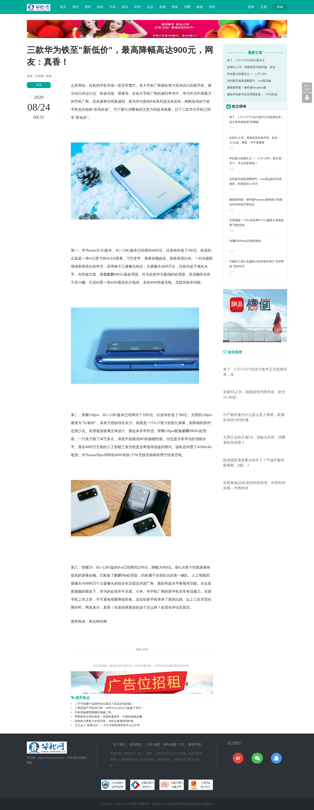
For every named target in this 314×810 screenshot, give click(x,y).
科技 (100, 7)
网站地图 (170, 744)
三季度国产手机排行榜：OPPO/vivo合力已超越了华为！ (109, 708)
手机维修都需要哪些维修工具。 (94, 712)
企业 (150, 7)
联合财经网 (98, 621)
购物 (199, 7)
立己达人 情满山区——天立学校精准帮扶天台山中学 (107, 725)
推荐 (231, 230)
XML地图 (153, 744)
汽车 (113, 7)
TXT (181, 744)
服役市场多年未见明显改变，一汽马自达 (252, 94)
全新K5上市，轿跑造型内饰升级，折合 (251, 67)
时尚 (137, 7)
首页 (63, 7)
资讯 (75, 7)
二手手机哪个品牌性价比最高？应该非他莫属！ (104, 703)
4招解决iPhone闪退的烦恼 (245, 240)
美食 (175, 7)
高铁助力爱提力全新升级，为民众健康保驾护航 (104, 721)
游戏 (162, 7)
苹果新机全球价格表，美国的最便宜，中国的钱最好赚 (108, 716)
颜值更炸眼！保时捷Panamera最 (246, 87)
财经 (88, 7)
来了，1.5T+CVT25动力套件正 (246, 60)
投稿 (280, 7)
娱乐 (125, 7)
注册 (263, 7)
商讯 (212, 7)
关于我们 (119, 744)
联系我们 (136, 744)
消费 (187, 7)
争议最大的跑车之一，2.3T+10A (247, 73)
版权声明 (194, 744)
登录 (251, 7)
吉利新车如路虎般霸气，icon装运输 (249, 80)
